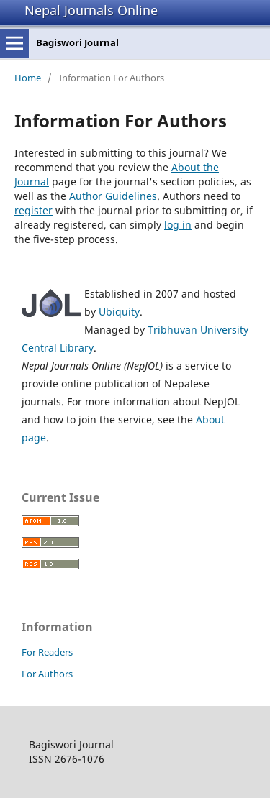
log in (178, 224)
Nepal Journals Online (91, 10)
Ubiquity (119, 311)
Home (27, 77)
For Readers (47, 652)
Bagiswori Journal (77, 42)
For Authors (47, 673)
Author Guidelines (113, 196)
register (33, 210)
